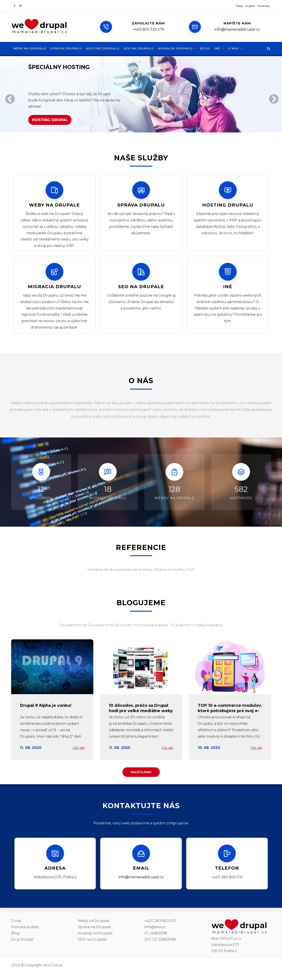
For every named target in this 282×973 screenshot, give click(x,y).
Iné (224, 48)
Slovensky (263, 6)
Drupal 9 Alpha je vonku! (45, 705)
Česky (239, 6)
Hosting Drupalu (105, 48)
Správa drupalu (141, 205)
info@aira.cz (155, 927)
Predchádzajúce (9, 98)
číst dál (78, 748)
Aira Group (52, 965)
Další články (141, 772)
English (250, 6)
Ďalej (273, 98)
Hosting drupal (50, 120)
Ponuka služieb (25, 927)
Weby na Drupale (30, 48)
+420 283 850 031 (160, 921)
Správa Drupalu (67, 48)
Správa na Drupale (94, 927)
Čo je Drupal (22, 939)
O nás (240, 48)
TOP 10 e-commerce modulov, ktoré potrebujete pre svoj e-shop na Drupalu (230, 710)
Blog (210, 48)
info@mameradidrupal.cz (141, 877)
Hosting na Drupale (95, 933)
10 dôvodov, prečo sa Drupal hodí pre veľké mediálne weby (141, 708)
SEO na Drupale (141, 48)
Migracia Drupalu (181, 48)
